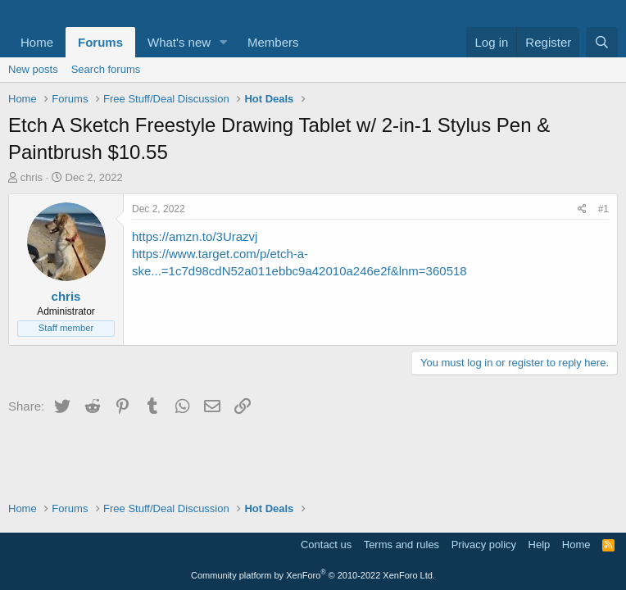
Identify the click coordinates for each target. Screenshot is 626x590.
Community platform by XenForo (313, 575)
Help (539, 544)
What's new (179, 42)
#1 (603, 209)
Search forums (106, 69)
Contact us (326, 544)
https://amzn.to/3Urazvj (194, 236)
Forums (100, 42)
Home (36, 42)
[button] (223, 42)
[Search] (602, 42)
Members (273, 42)
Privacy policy (483, 544)
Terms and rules (401, 544)
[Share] (582, 209)
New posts (33, 69)
